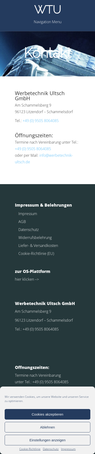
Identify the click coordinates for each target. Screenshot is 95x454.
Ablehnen (47, 427)
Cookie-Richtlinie (30, 449)
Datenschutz (51, 449)
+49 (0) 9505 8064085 (41, 120)
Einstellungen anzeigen (47, 440)
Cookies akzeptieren (47, 414)
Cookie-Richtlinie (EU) (36, 253)
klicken (27, 279)
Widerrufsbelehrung (35, 237)
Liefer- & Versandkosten (38, 245)
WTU (47, 9)
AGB (22, 221)
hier (18, 279)
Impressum (68, 449)
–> (36, 279)
